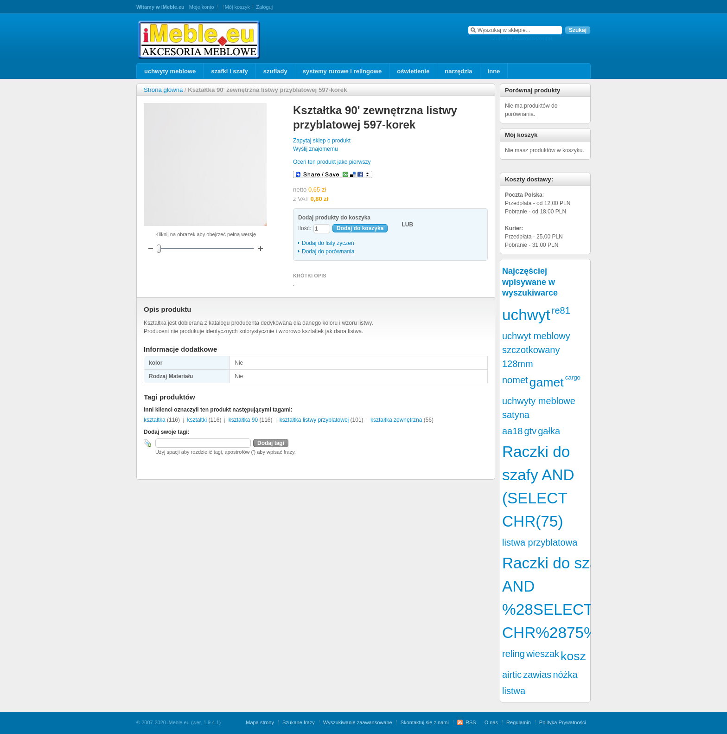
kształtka (155, 420)
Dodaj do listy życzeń (328, 243)
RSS (471, 722)
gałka (549, 431)
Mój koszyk (237, 7)
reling (513, 654)
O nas (491, 722)
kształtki (197, 420)
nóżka (565, 675)
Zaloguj (264, 7)
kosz (573, 656)
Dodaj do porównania (328, 251)
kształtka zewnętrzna (396, 420)
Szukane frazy (298, 722)
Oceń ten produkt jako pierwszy (331, 162)
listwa (513, 691)
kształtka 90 (243, 420)
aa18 (512, 431)
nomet (515, 380)
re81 (561, 310)
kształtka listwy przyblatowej (314, 420)
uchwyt (526, 314)
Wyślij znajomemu (315, 149)
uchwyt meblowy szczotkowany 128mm (536, 350)
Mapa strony (260, 722)
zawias (537, 675)
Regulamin (518, 722)
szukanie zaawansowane (521, 38)
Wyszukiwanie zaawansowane (357, 722)
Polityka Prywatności (562, 722)
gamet (546, 382)
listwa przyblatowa (539, 542)
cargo (572, 377)
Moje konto (201, 7)
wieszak (542, 654)
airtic (512, 675)
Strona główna (163, 89)
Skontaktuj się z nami (425, 722)
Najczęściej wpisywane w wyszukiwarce (530, 281)
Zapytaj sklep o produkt (322, 140)
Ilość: (304, 228)
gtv (530, 431)
